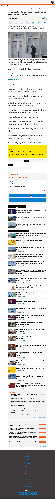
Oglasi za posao (11, 5)
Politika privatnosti (27, 486)
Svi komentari (27, 196)
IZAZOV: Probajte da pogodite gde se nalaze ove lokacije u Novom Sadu (30, 225)
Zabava (14, 8)
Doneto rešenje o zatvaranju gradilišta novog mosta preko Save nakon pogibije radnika (30, 262)
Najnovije (3, 5)
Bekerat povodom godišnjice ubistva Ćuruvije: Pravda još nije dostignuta (30, 286)
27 (24, 364)
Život (10, 8)
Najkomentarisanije (27, 8)
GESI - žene (26, 167)
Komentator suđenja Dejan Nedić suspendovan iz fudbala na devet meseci (31, 211)
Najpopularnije (36, 8)
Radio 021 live (21, 5)
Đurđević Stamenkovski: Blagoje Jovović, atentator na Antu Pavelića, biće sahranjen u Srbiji (30, 354)
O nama (27, 469)
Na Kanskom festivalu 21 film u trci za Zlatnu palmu (24, 398)
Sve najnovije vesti (40, 417)
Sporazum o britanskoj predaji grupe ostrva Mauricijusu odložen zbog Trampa (27, 395)
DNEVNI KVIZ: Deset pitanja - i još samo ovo (30, 368)
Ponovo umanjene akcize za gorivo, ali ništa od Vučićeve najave (30, 218)
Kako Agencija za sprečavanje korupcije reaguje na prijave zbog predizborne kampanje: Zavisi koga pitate (31, 271)
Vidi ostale (42, 446)
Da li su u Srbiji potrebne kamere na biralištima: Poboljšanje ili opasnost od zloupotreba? (31, 234)
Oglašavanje (27, 473)
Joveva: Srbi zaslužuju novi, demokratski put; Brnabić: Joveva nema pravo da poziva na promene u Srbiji (30, 376)
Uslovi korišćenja (27, 483)
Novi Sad (3, 8)
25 (24, 357)
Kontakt (27, 476)
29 (24, 333)
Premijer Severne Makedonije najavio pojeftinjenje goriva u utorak (28, 401)
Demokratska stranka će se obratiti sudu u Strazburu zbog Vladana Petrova (29, 300)
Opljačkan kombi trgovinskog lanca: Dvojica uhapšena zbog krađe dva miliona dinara (30, 255)
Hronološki (13, 177)
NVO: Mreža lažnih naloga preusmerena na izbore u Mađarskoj (27, 408)
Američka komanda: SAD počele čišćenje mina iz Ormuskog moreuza (26, 411)
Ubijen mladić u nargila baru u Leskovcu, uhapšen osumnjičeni (29, 323)
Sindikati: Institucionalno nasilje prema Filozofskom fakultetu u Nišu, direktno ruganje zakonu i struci (30, 385)
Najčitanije (19, 8)
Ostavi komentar (27, 199)
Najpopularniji (23, 177)
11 (24, 296)
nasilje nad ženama (14, 167)
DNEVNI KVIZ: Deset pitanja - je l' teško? (29, 240)
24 (24, 312)
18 (24, 349)
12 (24, 242)
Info (7, 8)
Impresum (27, 479)
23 (24, 340)
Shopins (27, 463)
